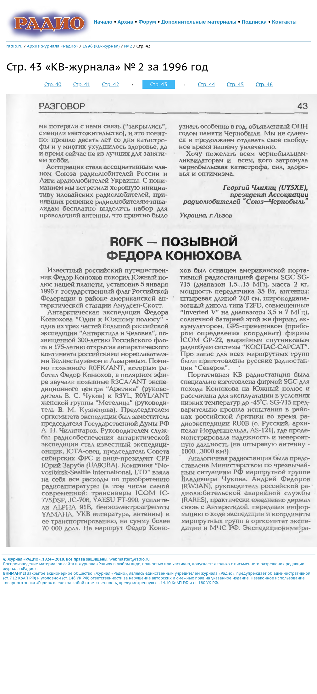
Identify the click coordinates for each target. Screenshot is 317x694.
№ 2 (128, 46)
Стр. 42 (110, 84)
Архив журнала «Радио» (52, 46)
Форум (147, 21)
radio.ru (14, 46)
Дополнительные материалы (198, 21)
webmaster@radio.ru (129, 559)
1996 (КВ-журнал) (101, 46)
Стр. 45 (235, 84)
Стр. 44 (206, 84)
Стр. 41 (81, 84)
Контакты (284, 21)
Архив (125, 21)
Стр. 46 (264, 84)
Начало (103, 21)
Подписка (254, 21)
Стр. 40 (52, 84)
